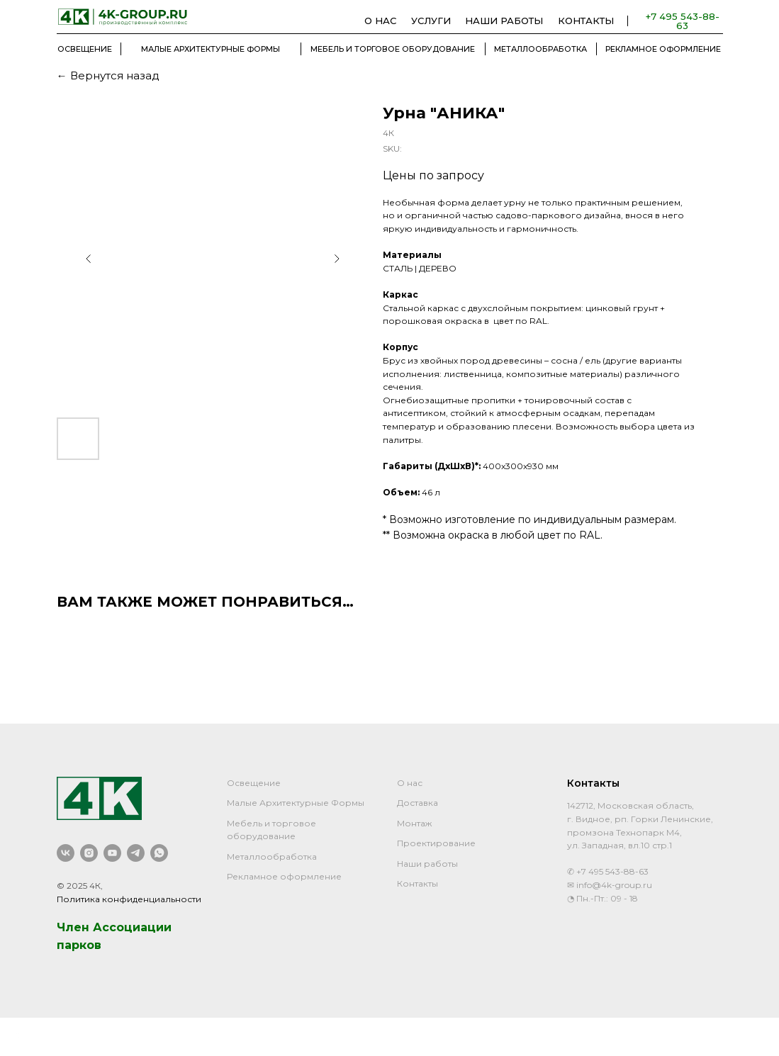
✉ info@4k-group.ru (609, 885)
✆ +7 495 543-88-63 (608, 871)
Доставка (417, 802)
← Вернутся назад (108, 75)
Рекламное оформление (284, 876)
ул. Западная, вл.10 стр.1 (619, 845)
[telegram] (136, 853)
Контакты (417, 883)
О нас (409, 782)
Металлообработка (272, 856)
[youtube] (112, 853)
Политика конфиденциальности (129, 899)
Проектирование (436, 843)
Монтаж (414, 823)
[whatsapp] (159, 853)
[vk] (65, 853)
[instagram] (89, 853)
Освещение (254, 782)
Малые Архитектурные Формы (295, 802)
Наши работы (427, 863)
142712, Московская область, (630, 805)
